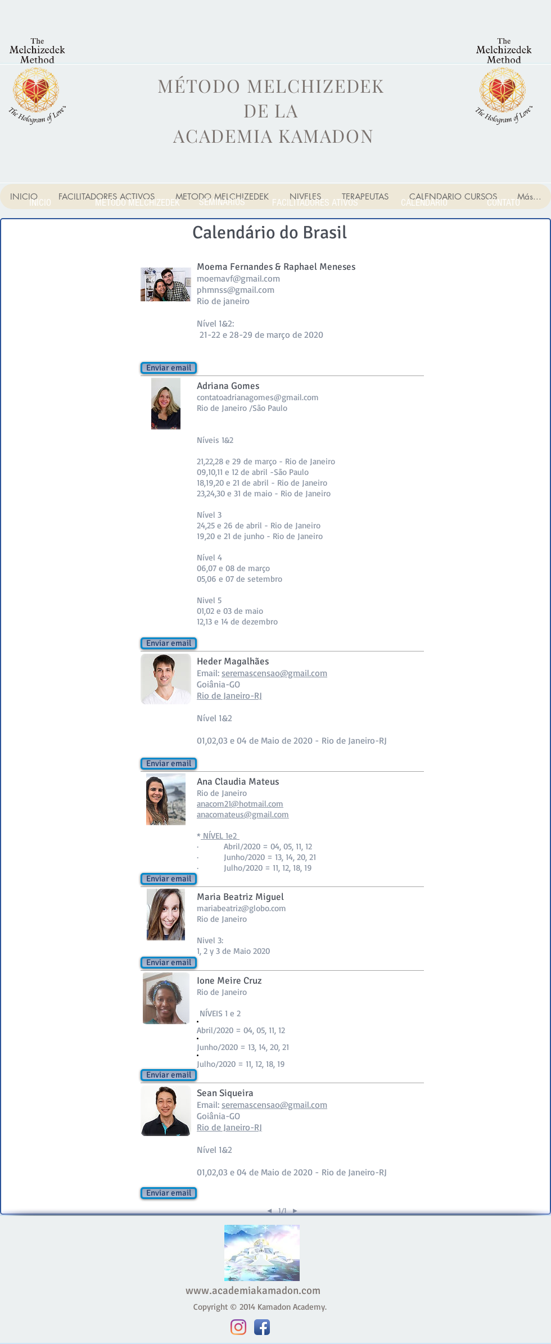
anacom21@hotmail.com (240, 803)
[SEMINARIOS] (221, 201)
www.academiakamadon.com (253, 1290)
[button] (169, 368)
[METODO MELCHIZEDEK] (137, 202)
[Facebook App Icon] (262, 1327)
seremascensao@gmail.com (274, 672)
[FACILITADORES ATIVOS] (315, 202)
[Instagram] (238, 1327)
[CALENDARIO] (424, 202)
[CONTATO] (503, 202)
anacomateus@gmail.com (243, 814)
